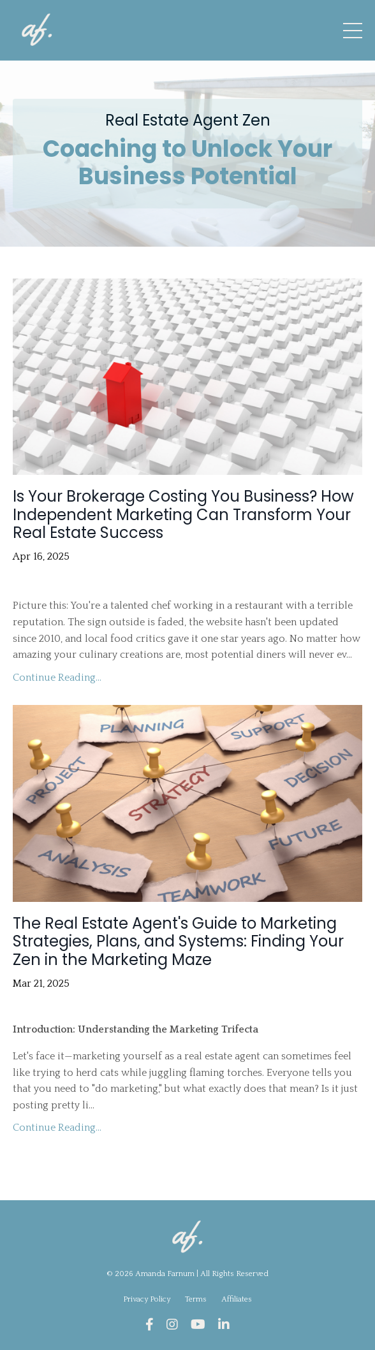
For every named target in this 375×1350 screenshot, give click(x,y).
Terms (196, 1299)
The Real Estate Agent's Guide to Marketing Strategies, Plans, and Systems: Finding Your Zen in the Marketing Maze (178, 942)
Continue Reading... (57, 677)
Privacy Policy (147, 1299)
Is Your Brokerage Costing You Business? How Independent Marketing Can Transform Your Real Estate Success (183, 515)
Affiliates (236, 1299)
